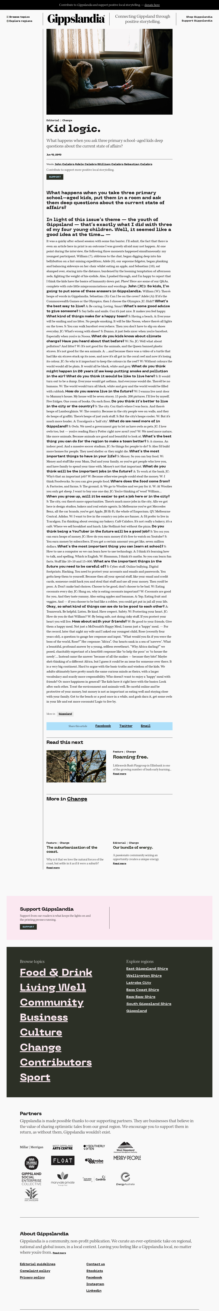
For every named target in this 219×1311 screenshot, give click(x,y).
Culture (41, 1033)
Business (44, 1018)
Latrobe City (138, 983)
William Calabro (110, 164)
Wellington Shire (144, 976)
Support (55, 177)
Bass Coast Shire (142, 990)
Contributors (56, 1063)
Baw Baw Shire (140, 997)
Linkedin (93, 1290)
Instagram (95, 1284)
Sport (35, 1078)
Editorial (52, 120)
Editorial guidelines (37, 1264)
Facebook (103, 726)
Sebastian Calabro (138, 164)
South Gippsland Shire (148, 1004)
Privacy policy (32, 1277)
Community (52, 1003)
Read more (119, 774)
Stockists (94, 1271)
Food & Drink (56, 973)
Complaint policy (35, 1271)
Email (146, 726)
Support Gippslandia (197, 21)
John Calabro (64, 164)
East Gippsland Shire (147, 969)
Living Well (53, 988)
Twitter (125, 726)
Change (67, 120)
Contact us (95, 1264)
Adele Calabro (86, 164)
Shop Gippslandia (199, 17)
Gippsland (65, 714)
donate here (152, 5)
